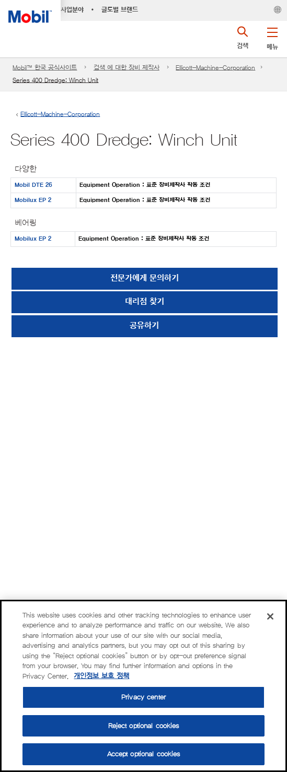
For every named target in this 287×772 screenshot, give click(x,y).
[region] (143, 686)
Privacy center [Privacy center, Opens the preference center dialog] (143, 697)
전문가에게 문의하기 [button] (144, 278)
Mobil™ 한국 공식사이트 (45, 67)
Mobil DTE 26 (33, 185)
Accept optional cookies (143, 754)
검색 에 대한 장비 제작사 (126, 67)
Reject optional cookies (143, 726)
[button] (272, 36)
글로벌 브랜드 (119, 10)
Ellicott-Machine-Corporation (215, 67)
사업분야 (72, 10)
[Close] (270, 616)
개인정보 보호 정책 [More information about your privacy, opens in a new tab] (101, 676)
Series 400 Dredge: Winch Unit (55, 80)
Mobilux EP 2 (33, 200)
